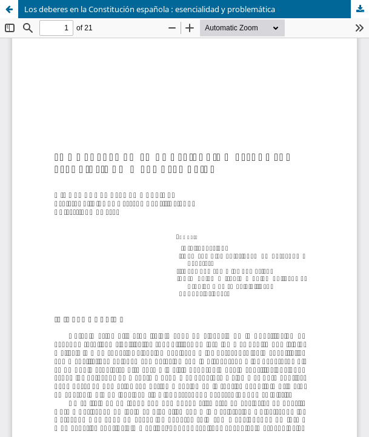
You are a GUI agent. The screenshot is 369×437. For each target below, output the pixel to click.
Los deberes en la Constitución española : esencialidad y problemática (149, 9)
